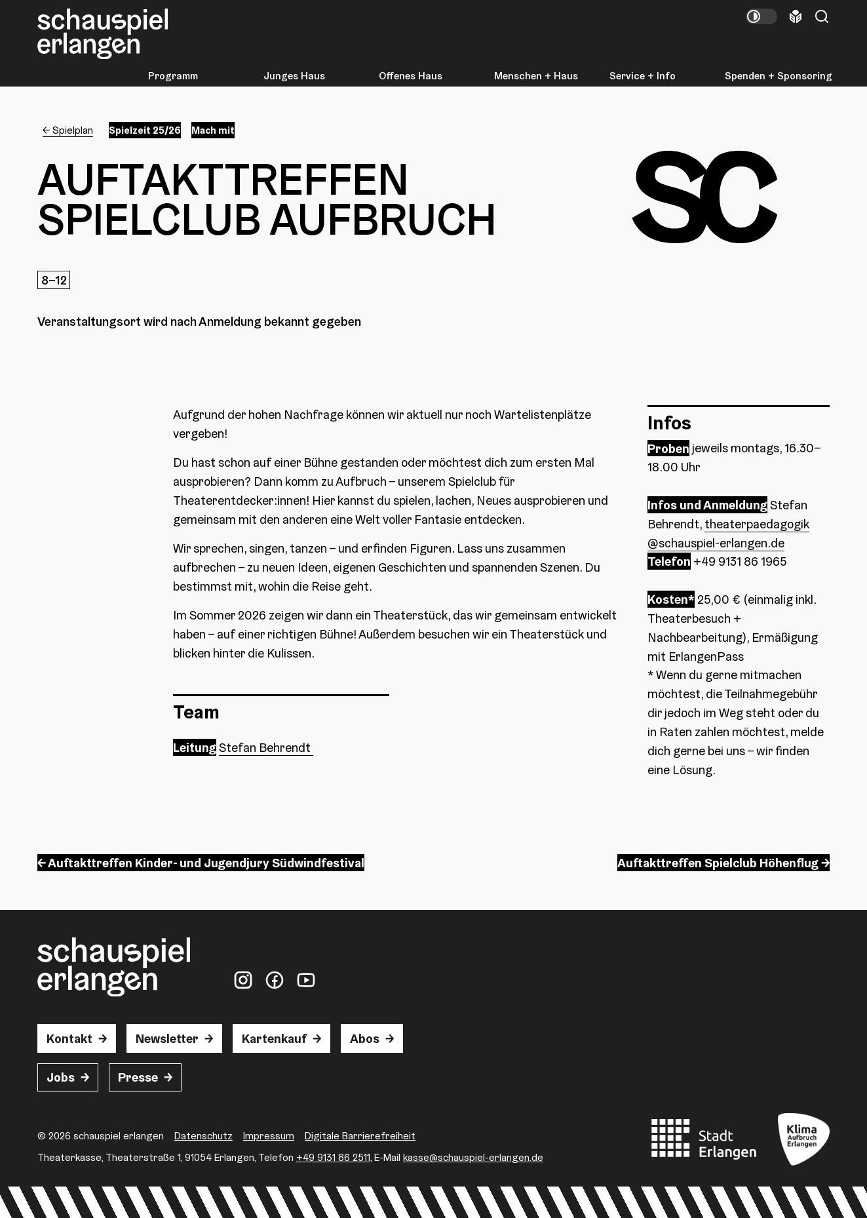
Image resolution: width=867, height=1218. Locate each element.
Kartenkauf (274, 1038)
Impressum (268, 1135)
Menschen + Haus (536, 76)
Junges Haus (294, 76)
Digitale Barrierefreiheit (360, 1135)
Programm (173, 76)
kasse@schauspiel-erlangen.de (473, 1157)
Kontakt (69, 1038)
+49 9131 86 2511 (333, 1157)
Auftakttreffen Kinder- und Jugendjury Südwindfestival (206, 863)
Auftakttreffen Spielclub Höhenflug (718, 863)
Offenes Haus (410, 76)
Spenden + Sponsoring (778, 76)
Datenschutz (203, 1135)
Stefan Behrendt (266, 747)
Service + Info (642, 76)
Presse (138, 1077)
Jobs (61, 1077)
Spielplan (72, 129)
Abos (364, 1038)
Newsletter (167, 1038)
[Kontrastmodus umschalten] (761, 16)
